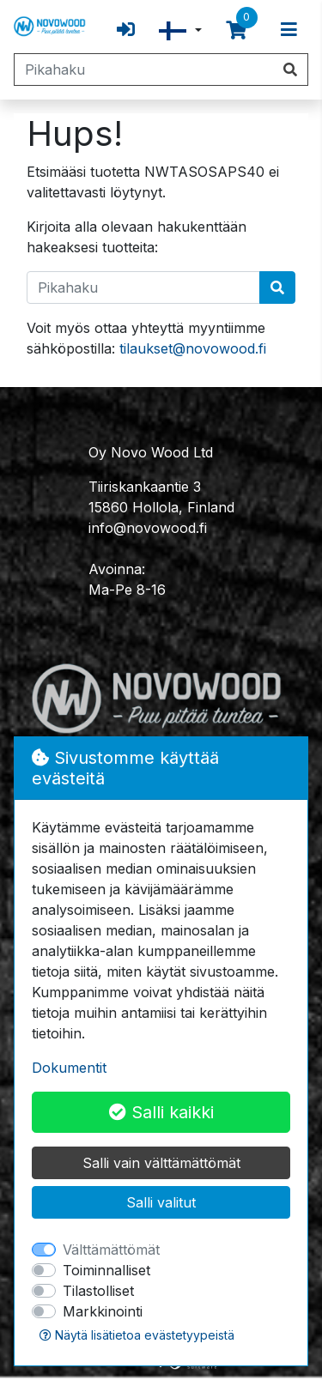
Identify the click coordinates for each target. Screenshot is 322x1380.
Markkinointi (103, 1311)
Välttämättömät (111, 1249)
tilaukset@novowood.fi (192, 348)
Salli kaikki (161, 1112)
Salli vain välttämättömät (161, 1162)
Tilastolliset (98, 1290)
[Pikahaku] (144, 69)
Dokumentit (69, 1067)
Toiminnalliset (106, 1270)
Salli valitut (161, 1202)
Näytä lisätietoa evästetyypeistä (136, 1335)
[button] (180, 30)
